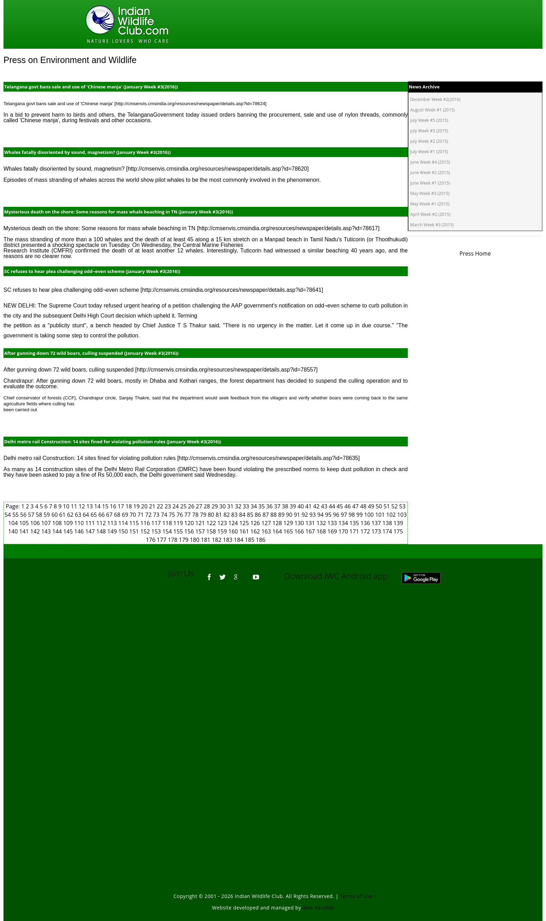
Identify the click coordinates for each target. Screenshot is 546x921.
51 (387, 506)
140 (14, 531)
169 (332, 531)
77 (188, 514)
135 (355, 523)
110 (79, 523)
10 (67, 506)
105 (24, 523)
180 (195, 540)
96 (337, 514)
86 (258, 514)
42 (317, 506)
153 (157, 531)
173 (377, 531)
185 (250, 540)
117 (157, 523)
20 (145, 506)
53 (402, 506)
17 (121, 506)
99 (360, 514)
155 (179, 531)
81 (219, 514)
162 (256, 531)
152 (145, 531)
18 (129, 506)
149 (112, 531)
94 (321, 514)
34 (254, 506)
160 (234, 531)
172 (366, 531)
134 (344, 523)
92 (305, 514)
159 (222, 531)
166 (299, 531)
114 (124, 523)
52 (395, 506)
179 (184, 540)
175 (398, 531)
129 (289, 523)
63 (79, 514)
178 (173, 540)
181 (206, 540)
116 (145, 523)
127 (267, 523)
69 (126, 514)
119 (179, 523)
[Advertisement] (273, 684)
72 (149, 514)
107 (46, 523)
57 (32, 514)
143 (46, 531)
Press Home (475, 253)
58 (40, 514)
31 (231, 506)
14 (98, 506)
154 (167, 531)
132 (322, 523)
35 (262, 506)
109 (69, 523)
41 (309, 506)
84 (243, 514)
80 (212, 514)
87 (266, 514)
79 (204, 514)
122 (212, 523)
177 (162, 540)
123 (222, 523)
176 (151, 540)
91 (298, 514)
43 (325, 506)
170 (344, 531)
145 (69, 531)
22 (160, 506)
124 (234, 523)
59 (47, 514)
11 (74, 506)
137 (377, 523)
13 (90, 506)
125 (244, 523)
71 (141, 514)
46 (348, 506)
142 (35, 531)
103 (402, 514)
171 (355, 531)
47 (356, 506)
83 (235, 514)
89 (282, 514)
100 (369, 514)
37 (278, 506)
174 (387, 531)
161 (244, 531)
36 (270, 506)
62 (71, 514)
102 (391, 514)
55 (16, 514)
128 (277, 523)
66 (102, 514)
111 (90, 523)
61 (63, 514)
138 (387, 523)
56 (24, 514)
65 (94, 514)
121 (200, 523)
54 (8, 514)
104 (14, 523)
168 (322, 531)
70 (133, 514)
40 (301, 506)
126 (256, 523)
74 (165, 514)
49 (371, 506)
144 (57, 531)
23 (168, 506)
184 (239, 540)
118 (167, 523)
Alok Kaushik (318, 907)
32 (239, 506)
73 (157, 514)
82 (227, 514)
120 (189, 523)
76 (180, 514)
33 (246, 506)
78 (196, 514)
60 (55, 514)
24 (176, 506)
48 (364, 506)
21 (153, 506)
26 (192, 506)
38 (285, 506)
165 (289, 531)
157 (200, 531)
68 (118, 514)
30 (223, 506)
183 (228, 540)
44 (332, 506)
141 (24, 531)
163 (267, 531)
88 (274, 514)
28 (207, 506)
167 (311, 531)
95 (329, 514)
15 (106, 506)
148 (101, 531)
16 (114, 506)
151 (134, 531)
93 (313, 514)
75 (172, 514)
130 (299, 523)
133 (332, 523)
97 (344, 514)
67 (110, 514)
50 (379, 506)
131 (311, 523)
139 (398, 523)
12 (82, 506)
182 (217, 540)
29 (215, 506)
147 (90, 531)
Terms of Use (356, 896)
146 (79, 531)
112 (101, 523)
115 (134, 523)
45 (340, 506)
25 (184, 506)
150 (124, 531)
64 (86, 514)
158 (212, 531)
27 (199, 506)
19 (137, 506)
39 (293, 506)
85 (251, 514)
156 (189, 531)
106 (35, 523)
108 (57, 523)
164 (277, 531)
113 (112, 523)
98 (352, 514)
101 (380, 514)
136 (366, 523)
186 (260, 540)
